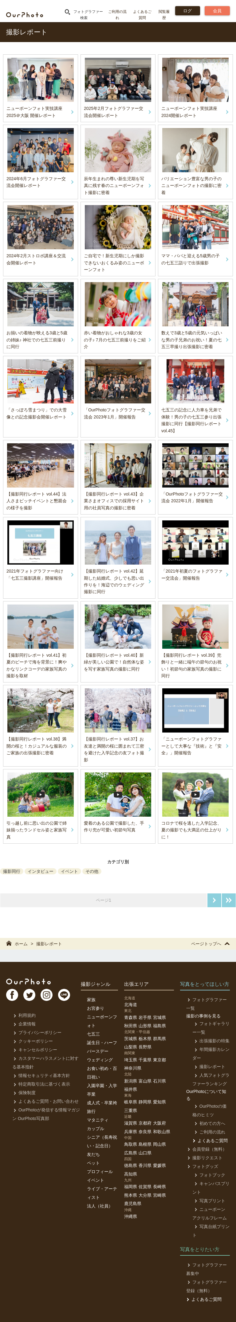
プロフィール (100, 1171)
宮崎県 (159, 1195)
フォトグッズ (201, 1166)
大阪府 (159, 1123)
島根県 (145, 1144)
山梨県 (130, 1046)
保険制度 (23, 1092)
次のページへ (214, 900)
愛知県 (159, 1101)
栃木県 (145, 1038)
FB (12, 996)
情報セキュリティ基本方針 (40, 1075)
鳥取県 (130, 1144)
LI (69, 996)
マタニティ (97, 1120)
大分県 (145, 1195)
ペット (93, 1163)
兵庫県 (130, 1131)
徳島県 (130, 1165)
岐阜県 (130, 1101)
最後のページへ (229, 900)
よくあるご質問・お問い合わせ (45, 1101)
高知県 (130, 1174)
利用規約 (23, 1015)
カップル (95, 1128)
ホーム (17, 943)
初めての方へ (207, 1123)
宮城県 (159, 1017)
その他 (91, 871)
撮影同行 (11, 871)
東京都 (159, 1059)
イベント (69, 871)
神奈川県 (132, 1068)
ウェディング (100, 1059)
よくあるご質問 (210, 1140)
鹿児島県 (132, 1203)
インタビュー (40, 871)
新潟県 (130, 1081)
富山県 (145, 1081)
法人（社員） (100, 1205)
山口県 (145, 1152)
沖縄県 (130, 1216)
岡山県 (159, 1144)
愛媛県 (159, 1165)
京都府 (145, 1123)
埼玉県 (130, 1059)
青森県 (130, 1017)
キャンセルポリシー (34, 1049)
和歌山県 (161, 1131)
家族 (91, 999)
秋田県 (130, 1025)
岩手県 (145, 1017)
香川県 (145, 1165)
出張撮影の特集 (210, 1040)
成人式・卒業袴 (102, 1102)
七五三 (93, 1034)
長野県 (145, 1046)
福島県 (159, 1025)
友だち (93, 1154)
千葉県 (145, 1059)
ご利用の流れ (207, 1132)
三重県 (130, 1110)
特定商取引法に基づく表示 (40, 1084)
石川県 (159, 1081)
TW (31, 996)
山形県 (145, 1025)
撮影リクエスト (204, 1157)
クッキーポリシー (32, 1041)
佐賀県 (145, 1186)
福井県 (130, 1089)
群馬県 (159, 1038)
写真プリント (207, 1200)
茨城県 (130, 1038)
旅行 (91, 1111)
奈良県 (145, 1131)
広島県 (130, 1152)
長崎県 (159, 1186)
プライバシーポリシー (36, 1032)
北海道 (130, 1004)
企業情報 (23, 1023)
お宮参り (95, 1008)
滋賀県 (130, 1123)
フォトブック (207, 1174)
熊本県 (130, 1195)
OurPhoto (31, 981)
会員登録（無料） (206, 1149)
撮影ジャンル (95, 984)
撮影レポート (49, 943)
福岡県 (130, 1186)
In (50, 996)
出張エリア (136, 984)
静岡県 (145, 1101)
